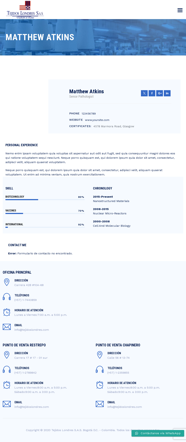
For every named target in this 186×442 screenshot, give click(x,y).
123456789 (89, 113)
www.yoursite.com (97, 120)
